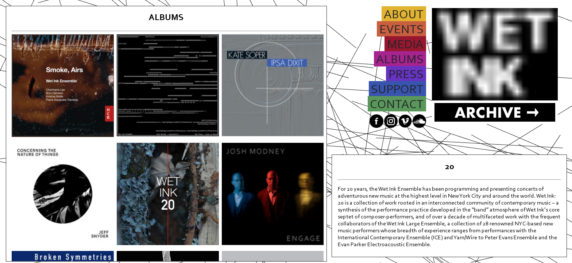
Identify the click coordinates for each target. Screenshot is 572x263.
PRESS (406, 75)
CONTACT (397, 105)
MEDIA (405, 45)
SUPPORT (397, 90)
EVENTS (401, 30)
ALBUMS (400, 60)
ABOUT (404, 15)
